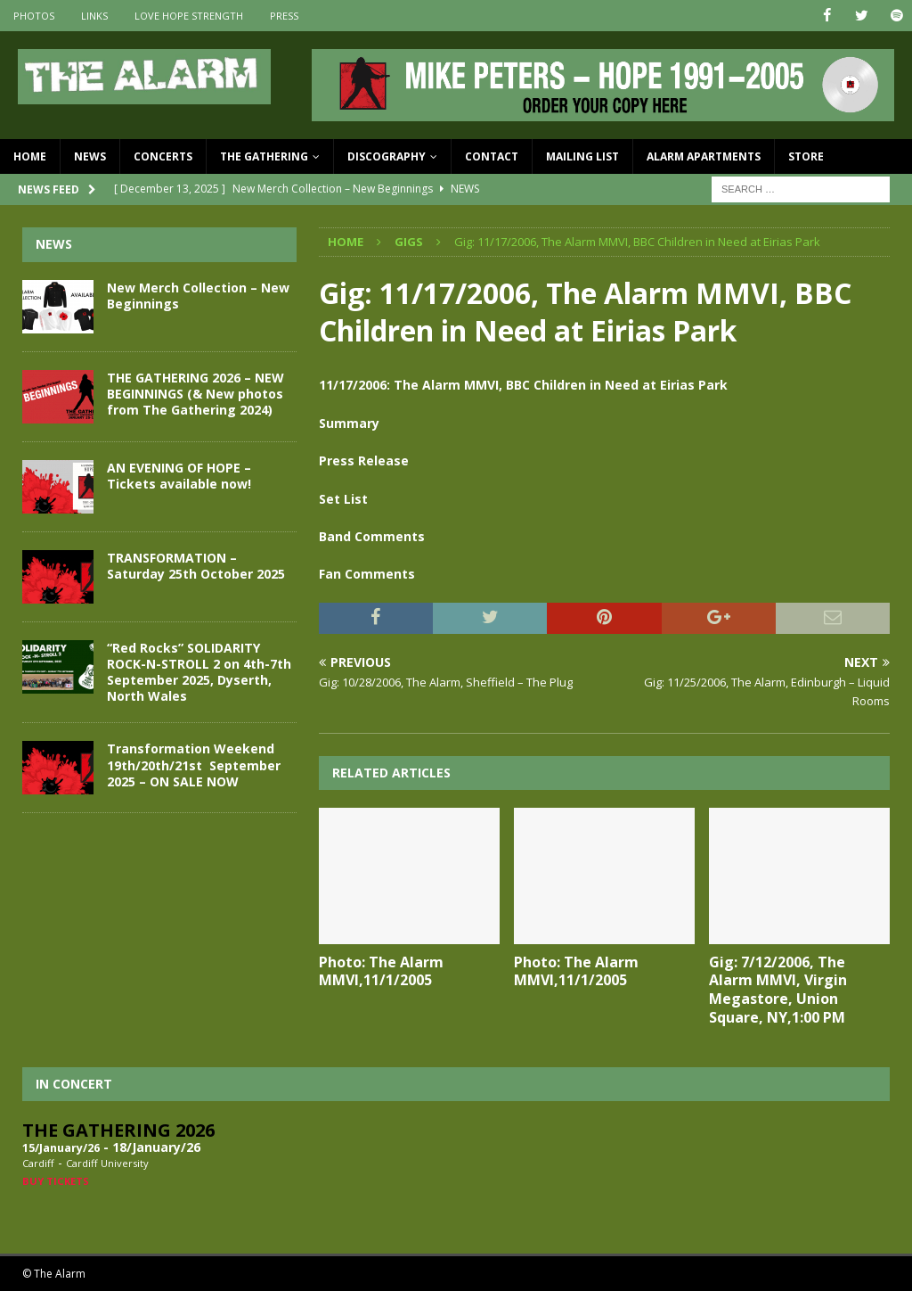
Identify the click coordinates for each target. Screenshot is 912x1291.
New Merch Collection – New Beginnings (198, 294)
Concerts (163, 156)
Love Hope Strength (188, 15)
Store (806, 156)
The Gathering (264, 156)
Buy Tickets (55, 1180)
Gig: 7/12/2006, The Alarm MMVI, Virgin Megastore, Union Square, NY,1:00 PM (778, 988)
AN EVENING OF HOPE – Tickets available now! (179, 474)
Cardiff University (107, 1163)
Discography (386, 156)
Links (94, 15)
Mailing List (582, 156)
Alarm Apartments (704, 156)
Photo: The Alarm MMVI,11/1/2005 (381, 970)
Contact (491, 156)
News (90, 156)
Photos (33, 15)
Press (284, 15)
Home (29, 156)
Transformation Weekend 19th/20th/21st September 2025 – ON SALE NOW (194, 764)
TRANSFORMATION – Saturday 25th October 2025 (196, 564)
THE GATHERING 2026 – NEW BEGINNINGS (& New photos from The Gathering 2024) (195, 392)
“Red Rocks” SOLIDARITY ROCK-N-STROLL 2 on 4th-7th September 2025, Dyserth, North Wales (199, 671)
